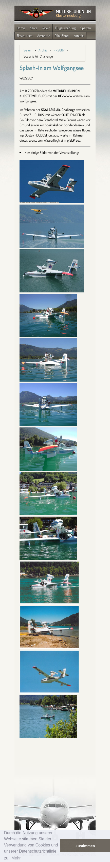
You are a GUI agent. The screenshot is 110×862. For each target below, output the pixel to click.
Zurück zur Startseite (55, 13)
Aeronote (43, 35)
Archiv (43, 50)
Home (21, 28)
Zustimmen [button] (85, 846)
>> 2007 (59, 50)
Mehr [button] (16, 858)
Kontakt (79, 35)
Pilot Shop (62, 35)
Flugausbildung (65, 28)
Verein (46, 28)
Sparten (85, 28)
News (33, 28)
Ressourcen (24, 35)
